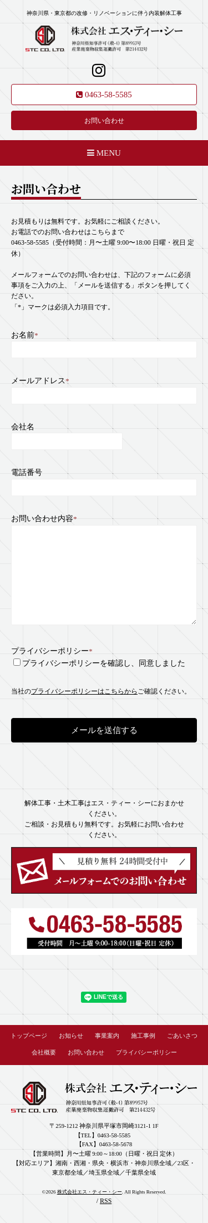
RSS (105, 1201)
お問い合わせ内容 (44, 518)
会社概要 (44, 1052)
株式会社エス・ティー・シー (89, 1192)
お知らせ (71, 1036)
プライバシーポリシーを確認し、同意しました (103, 663)
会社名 (22, 427)
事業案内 (107, 1036)
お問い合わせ (104, 121)
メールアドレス (40, 381)
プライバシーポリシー (52, 651)
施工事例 (143, 1036)
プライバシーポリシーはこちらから (84, 691)
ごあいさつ (182, 1036)
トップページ (29, 1036)
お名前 (24, 335)
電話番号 (26, 472)
